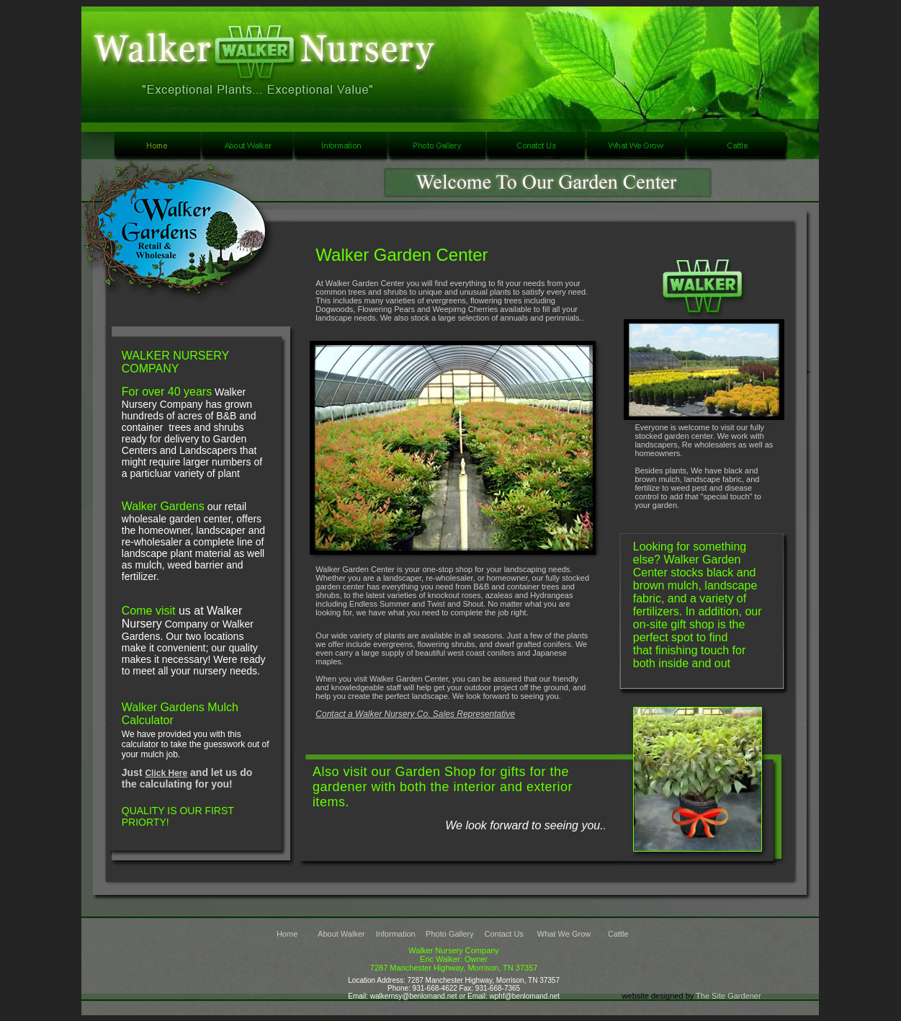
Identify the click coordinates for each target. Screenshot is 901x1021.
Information (396, 933)
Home (287, 933)
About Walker (341, 933)
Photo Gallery (450, 933)
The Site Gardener (728, 995)
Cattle (618, 933)
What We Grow (564, 933)
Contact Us (504, 933)
